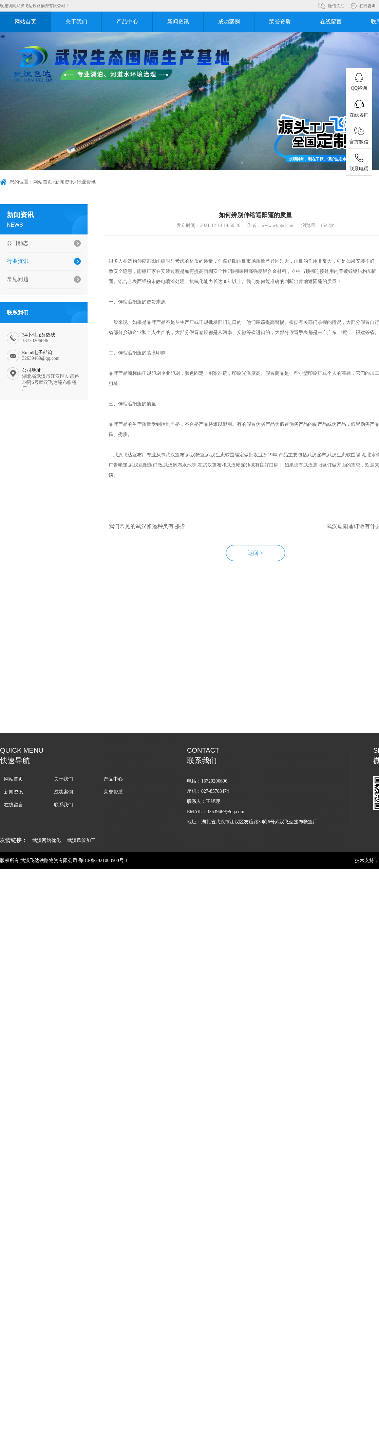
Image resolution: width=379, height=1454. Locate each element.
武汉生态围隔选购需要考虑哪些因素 (142, 737)
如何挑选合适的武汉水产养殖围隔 (139, 664)
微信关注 (336, 5)
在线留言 (331, 21)
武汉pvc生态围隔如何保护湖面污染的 (143, 676)
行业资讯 (86, 182)
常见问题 (18, 279)
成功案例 (229, 21)
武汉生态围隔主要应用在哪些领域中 (306, 725)
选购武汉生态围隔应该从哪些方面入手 (308, 713)
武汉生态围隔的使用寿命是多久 (137, 713)
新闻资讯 (178, 21)
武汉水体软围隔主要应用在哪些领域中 (308, 676)
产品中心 (127, 21)
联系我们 (63, 804)
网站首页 (25, 21)
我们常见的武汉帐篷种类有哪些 (147, 526)
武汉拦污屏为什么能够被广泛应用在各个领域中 (153, 701)
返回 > (255, 553)
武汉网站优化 (46, 840)
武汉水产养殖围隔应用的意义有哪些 (306, 750)
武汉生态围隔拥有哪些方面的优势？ (306, 737)
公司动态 (18, 243)
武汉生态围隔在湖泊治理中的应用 (139, 750)
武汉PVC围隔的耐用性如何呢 (298, 652)
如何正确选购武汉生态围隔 (296, 688)
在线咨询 (367, 5)
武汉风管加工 (81, 840)
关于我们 (76, 21)
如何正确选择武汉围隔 (127, 652)
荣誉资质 (280, 21)
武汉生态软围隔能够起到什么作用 (303, 701)
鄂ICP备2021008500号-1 (103, 860)
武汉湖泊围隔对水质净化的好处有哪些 (308, 664)
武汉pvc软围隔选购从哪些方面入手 (140, 688)
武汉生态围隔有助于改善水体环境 (139, 725)
